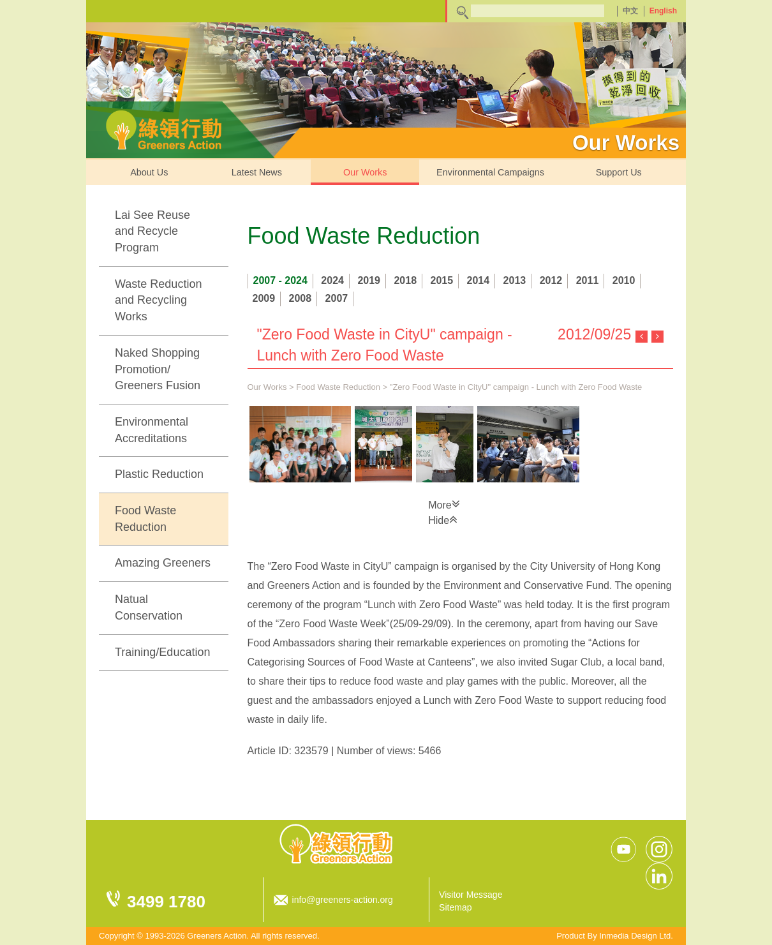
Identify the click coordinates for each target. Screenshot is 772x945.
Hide (442, 519)
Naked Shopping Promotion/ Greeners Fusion (157, 369)
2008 (300, 298)
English (663, 10)
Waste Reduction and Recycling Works (158, 300)
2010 (623, 280)
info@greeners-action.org (342, 900)
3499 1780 (166, 901)
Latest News (257, 172)
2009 (264, 298)
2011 (587, 280)
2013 (514, 280)
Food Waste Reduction (145, 518)
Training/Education (162, 652)
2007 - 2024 (280, 280)
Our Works (365, 172)
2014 (478, 280)
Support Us (619, 172)
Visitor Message (470, 894)
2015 (442, 280)
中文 (630, 10)
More (443, 504)
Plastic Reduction (159, 474)
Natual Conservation (148, 607)
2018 (405, 280)
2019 (368, 280)
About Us (149, 172)
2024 (332, 280)
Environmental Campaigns (490, 172)
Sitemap (455, 907)
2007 (336, 298)
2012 (551, 280)
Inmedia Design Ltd (635, 936)
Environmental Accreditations (151, 430)
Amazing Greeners (163, 562)
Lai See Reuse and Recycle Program (152, 231)
